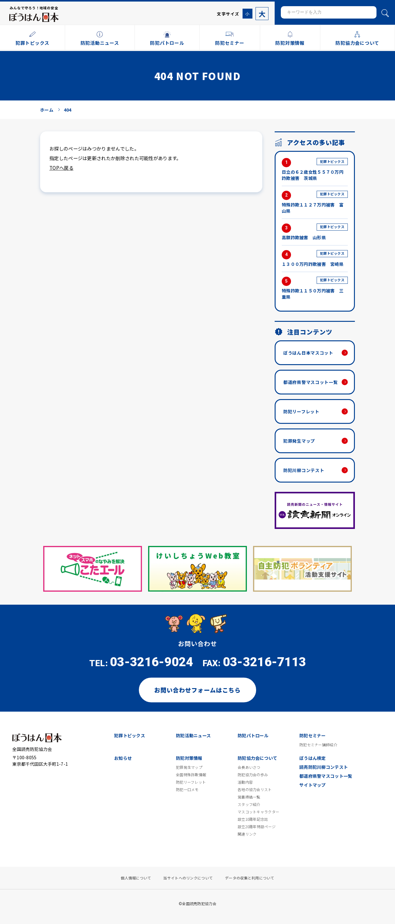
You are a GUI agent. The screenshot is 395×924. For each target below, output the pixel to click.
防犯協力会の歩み (253, 775)
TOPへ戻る (61, 167)
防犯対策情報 (189, 758)
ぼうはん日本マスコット (308, 353)
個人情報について (136, 878)
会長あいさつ (249, 767)
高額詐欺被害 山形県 (315, 232)
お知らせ (123, 758)
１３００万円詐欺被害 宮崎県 (315, 258)
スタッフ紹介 (249, 804)
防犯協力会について (257, 758)
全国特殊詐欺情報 (191, 775)
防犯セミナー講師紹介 (318, 745)
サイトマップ (312, 785)
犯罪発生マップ (299, 441)
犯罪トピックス (129, 735)
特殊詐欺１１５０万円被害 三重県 (315, 288)
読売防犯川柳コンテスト (323, 767)
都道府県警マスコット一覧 (310, 382)
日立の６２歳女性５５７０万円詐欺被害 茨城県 (315, 169)
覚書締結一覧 (249, 797)
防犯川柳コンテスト (303, 470)
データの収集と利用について (249, 878)
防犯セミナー (312, 735)
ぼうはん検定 (312, 758)
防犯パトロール (253, 735)
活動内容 (245, 782)
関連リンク (247, 834)
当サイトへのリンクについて (188, 878)
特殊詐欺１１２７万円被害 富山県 (315, 202)
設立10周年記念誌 (253, 819)
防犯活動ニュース (193, 735)
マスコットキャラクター (258, 812)
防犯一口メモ (187, 789)
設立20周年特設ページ (257, 826)
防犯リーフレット (301, 411)
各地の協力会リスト (255, 789)
